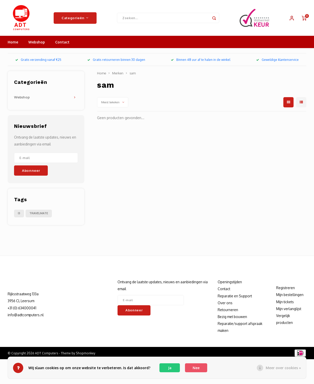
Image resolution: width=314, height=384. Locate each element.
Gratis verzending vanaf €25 (38, 60)
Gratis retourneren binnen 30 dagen (116, 60)
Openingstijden (230, 282)
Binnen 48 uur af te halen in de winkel (200, 60)
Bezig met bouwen (232, 316)
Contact (62, 42)
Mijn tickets (285, 302)
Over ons (225, 303)
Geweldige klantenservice (277, 60)
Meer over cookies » (283, 368)
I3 (19, 213)
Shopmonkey (85, 353)
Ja (169, 368)
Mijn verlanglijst (288, 309)
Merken (117, 73)
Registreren (285, 288)
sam (133, 73)
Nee (196, 368)
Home (13, 42)
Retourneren (228, 310)
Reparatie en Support (235, 296)
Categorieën (75, 18)
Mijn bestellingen (290, 294)
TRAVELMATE (38, 213)
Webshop (36, 42)
